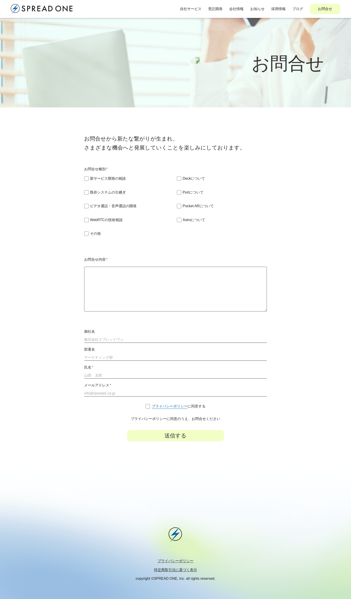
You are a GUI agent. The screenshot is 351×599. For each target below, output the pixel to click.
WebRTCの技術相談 (106, 220)
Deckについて (194, 178)
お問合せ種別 (95, 169)
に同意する (178, 406)
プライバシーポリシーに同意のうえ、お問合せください (175, 419)
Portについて (193, 192)
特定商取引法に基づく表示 (175, 570)
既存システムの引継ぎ (108, 192)
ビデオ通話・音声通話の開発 (113, 206)
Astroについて (194, 220)
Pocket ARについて (198, 206)
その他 (95, 233)
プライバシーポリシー (175, 561)
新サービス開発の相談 (108, 178)
